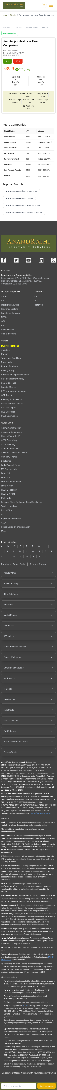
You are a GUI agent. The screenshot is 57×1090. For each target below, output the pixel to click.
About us (5, 350)
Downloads (6, 362)
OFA (3, 321)
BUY (7, 61)
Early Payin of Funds (10, 465)
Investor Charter (8, 387)
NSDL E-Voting (8, 494)
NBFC (4, 317)
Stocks (13, 15)
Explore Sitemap (38, 564)
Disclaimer (6, 461)
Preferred (38, 305)
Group (4, 296)
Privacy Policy (7, 370)
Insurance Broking (9, 309)
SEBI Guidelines (8, 383)
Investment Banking (10, 313)
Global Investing (8, 333)
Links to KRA (7, 485)
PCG (36, 300)
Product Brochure (9, 366)
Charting (18, 27)
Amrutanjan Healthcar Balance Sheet (23, 205)
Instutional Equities (10, 305)
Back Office (6, 510)
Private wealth (8, 329)
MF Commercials (9, 469)
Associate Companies (11, 432)
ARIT (3, 300)
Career (4, 354)
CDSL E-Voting (8, 444)
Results (45, 27)
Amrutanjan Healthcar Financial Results (24, 212)
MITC (3, 514)
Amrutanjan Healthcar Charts (19, 198)
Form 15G (5, 473)
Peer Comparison (9, 33)
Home (4, 15)
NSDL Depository (9, 490)
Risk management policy (12, 378)
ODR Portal (6, 498)
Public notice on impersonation (15, 527)
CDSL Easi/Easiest (9, 416)
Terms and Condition (11, 358)
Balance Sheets (32, 27)
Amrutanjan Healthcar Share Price (21, 191)
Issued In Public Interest (12, 403)
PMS (3, 325)
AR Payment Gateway (11, 428)
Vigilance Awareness (11, 518)
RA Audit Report (8, 407)
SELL (18, 61)
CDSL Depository (9, 440)
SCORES (26, 1005)
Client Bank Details (10, 448)
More (3, 531)
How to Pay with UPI (10, 436)
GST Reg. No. (7, 395)
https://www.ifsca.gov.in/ (41, 813)
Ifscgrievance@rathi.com (11, 810)
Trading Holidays (9, 506)
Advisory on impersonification (15, 374)
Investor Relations (10, 346)
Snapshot (6, 27)
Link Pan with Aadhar (11, 481)
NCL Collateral (8, 412)
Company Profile (9, 457)
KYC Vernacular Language (13, 391)
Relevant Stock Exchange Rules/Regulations (21, 502)
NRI (35, 296)
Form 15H (5, 477)
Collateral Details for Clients (14, 452)
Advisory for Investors (11, 399)
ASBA (3, 522)
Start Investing (46, 1086)
